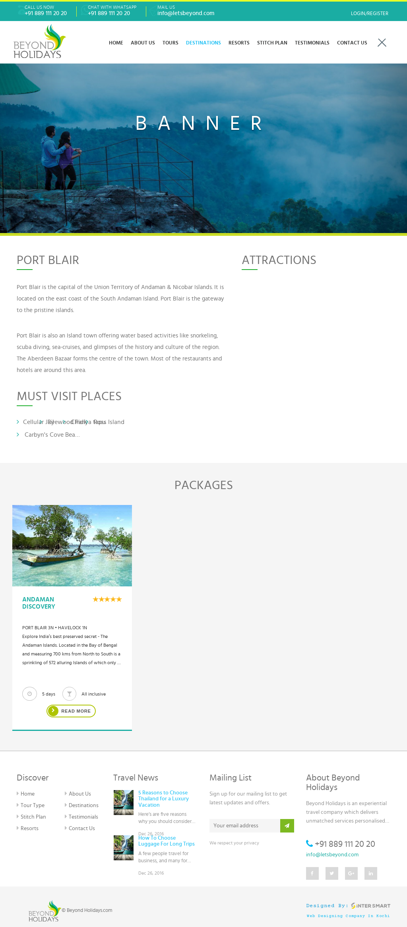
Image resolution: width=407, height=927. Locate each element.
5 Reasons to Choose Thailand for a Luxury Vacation (163, 799)
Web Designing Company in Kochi (348, 916)
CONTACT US (352, 43)
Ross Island (105, 421)
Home (116, 43)
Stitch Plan (272, 43)
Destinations (81, 805)
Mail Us (185, 11)
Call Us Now (46, 11)
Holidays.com (98, 910)
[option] (72, 618)
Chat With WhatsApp (112, 11)
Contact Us (80, 828)
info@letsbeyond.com (332, 855)
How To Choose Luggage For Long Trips (166, 841)
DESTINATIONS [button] (203, 43)
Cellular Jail (35, 421)
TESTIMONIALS (312, 43)
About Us (78, 793)
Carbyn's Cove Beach (48, 434)
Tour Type (30, 805)
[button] (30, 116)
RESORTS (239, 43)
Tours (170, 43)
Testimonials (81, 816)
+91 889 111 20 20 (340, 843)
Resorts (27, 828)
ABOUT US (143, 43)
